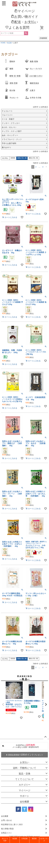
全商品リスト (6, 833)
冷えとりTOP (5, 840)
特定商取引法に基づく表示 (12, 824)
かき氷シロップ (44, 840)
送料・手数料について (24, 768)
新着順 (13, 158)
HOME (3, 43)
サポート (24, 796)
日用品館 (24, 838)
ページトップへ (45, 737)
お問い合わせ (6, 820)
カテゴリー (24, 785)
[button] (46, 167)
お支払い (24, 762)
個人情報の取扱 (7, 829)
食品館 (9, 43)
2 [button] (35, 167)
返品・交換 (24, 773)
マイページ (24, 790)
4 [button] (42, 167)
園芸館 (34, 838)
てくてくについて (24, 779)
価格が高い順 (33, 158)
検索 (26, 33)
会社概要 (24, 801)
